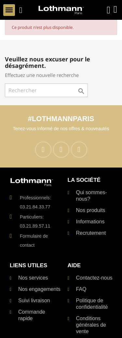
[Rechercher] (46, 90)
